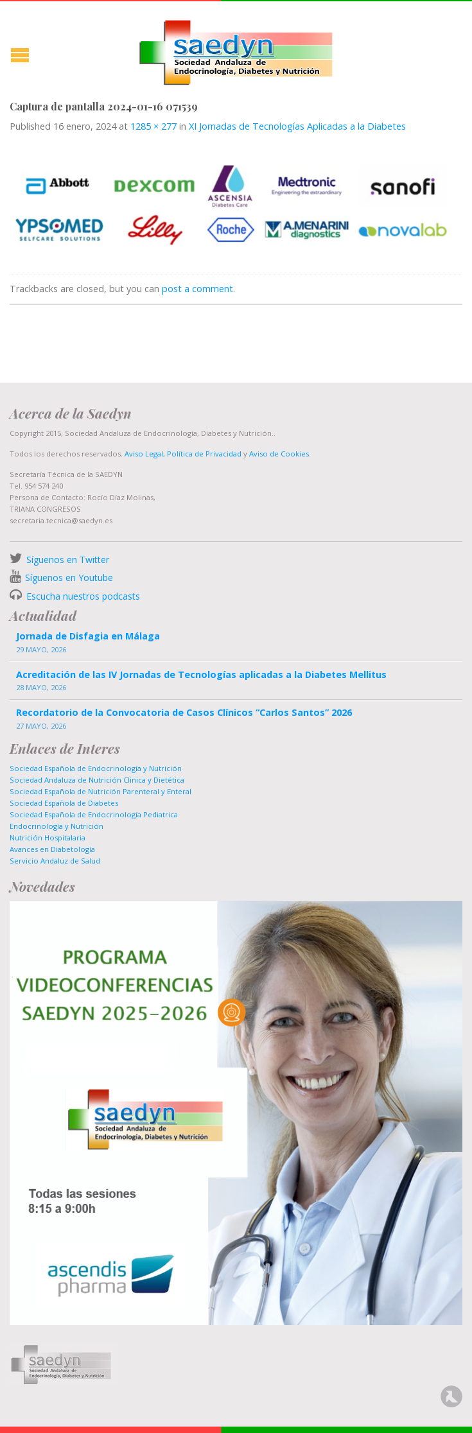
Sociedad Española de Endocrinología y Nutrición (96, 768)
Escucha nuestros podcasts (82, 596)
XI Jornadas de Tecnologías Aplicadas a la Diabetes (297, 126)
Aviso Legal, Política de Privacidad (182, 453)
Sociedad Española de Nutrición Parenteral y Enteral (100, 791)
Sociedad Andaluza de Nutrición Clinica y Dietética (97, 780)
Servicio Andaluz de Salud (55, 860)
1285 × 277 (153, 126)
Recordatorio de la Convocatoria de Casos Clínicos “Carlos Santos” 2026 (184, 712)
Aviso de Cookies (279, 453)
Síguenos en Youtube (69, 577)
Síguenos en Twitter (67, 559)
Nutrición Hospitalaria (47, 837)
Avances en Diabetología (52, 849)
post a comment (197, 288)
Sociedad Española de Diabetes (64, 803)
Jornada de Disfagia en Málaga (88, 636)
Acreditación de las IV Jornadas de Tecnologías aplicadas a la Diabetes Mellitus (201, 674)
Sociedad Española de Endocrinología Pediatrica (94, 814)
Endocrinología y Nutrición (56, 826)
